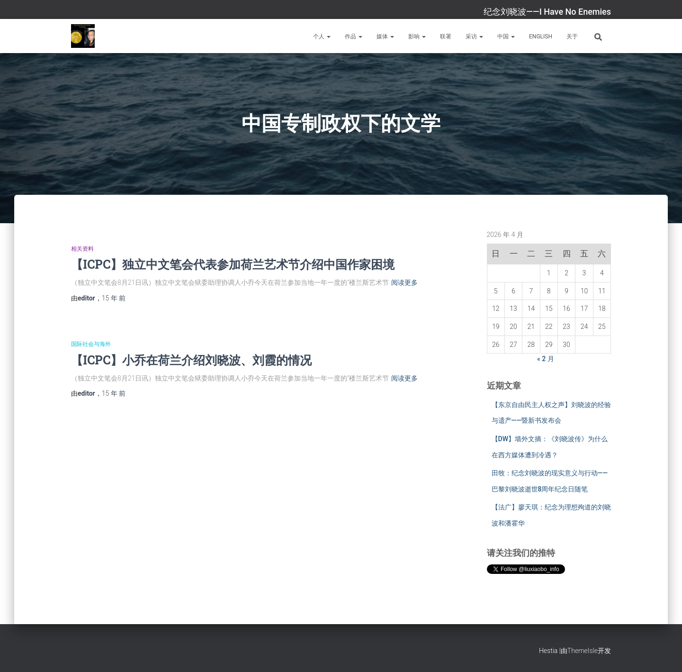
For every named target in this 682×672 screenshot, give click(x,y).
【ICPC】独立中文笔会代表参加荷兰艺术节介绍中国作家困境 (233, 264)
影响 (417, 36)
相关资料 (82, 248)
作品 (353, 36)
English (540, 36)
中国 (506, 36)
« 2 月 (545, 359)
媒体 (385, 36)
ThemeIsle (582, 650)
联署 (445, 36)
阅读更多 (404, 282)
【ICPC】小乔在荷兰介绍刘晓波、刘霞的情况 (191, 360)
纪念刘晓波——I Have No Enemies (547, 12)
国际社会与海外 (91, 344)
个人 (322, 36)
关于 (572, 36)
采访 (474, 36)
